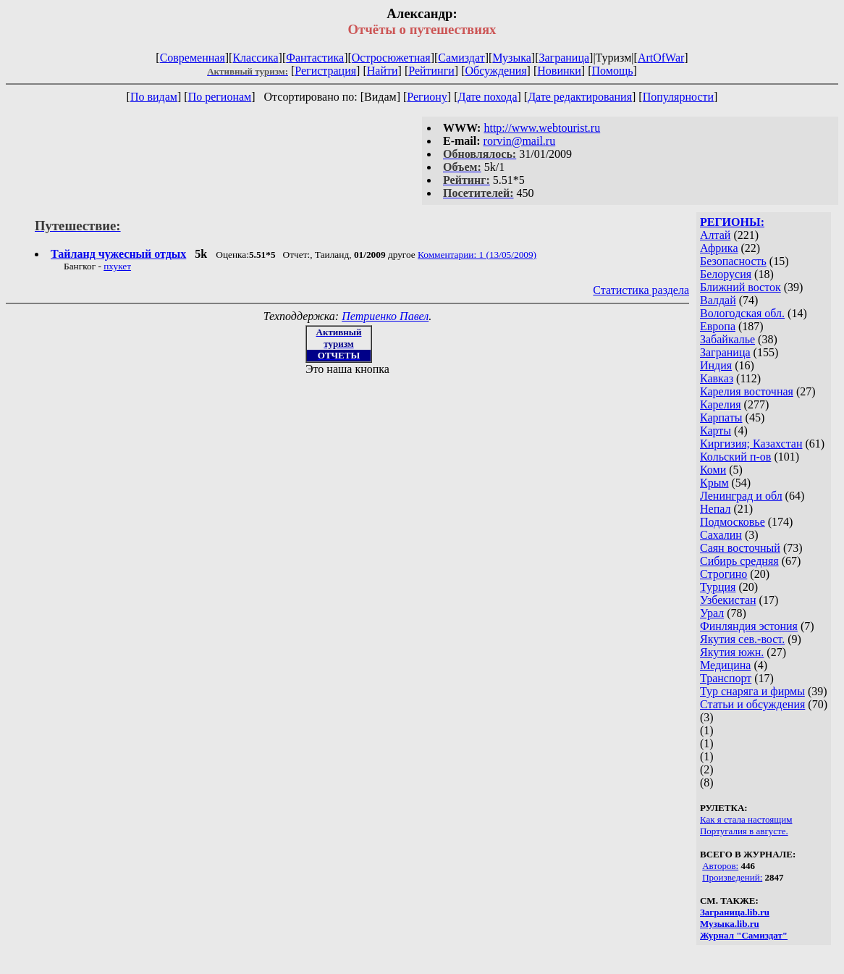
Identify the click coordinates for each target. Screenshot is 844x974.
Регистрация (325, 70)
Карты (715, 430)
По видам (153, 97)
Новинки (559, 70)
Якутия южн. (732, 652)
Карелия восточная (746, 391)
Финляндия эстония (749, 626)
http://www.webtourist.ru (542, 128)
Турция (717, 587)
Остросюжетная (391, 57)
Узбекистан (728, 600)
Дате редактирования (580, 97)
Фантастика (315, 57)
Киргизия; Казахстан (751, 443)
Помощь (612, 70)
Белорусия (725, 274)
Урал (712, 613)
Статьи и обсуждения (752, 704)
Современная (192, 57)
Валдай (718, 300)
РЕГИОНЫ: (732, 222)
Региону (427, 97)
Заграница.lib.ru (734, 912)
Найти (382, 70)
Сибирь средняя (739, 561)
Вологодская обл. (742, 313)
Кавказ (716, 378)
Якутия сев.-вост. (742, 639)
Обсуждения (495, 70)
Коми (713, 469)
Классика (255, 57)
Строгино (723, 574)
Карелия (720, 404)
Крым (714, 482)
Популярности (678, 97)
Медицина (725, 665)
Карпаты (721, 417)
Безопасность (733, 261)
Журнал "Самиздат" (744, 935)
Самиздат (461, 57)
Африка (719, 248)
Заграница (564, 57)
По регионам (220, 97)
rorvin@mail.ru (520, 141)
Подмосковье (732, 522)
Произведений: (732, 877)
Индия (716, 365)
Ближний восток (740, 287)
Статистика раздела (641, 290)
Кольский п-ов (735, 456)
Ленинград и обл (741, 496)
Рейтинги (431, 70)
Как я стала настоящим (746, 819)
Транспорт (725, 678)
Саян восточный (740, 548)
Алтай (715, 235)
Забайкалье (727, 339)
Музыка (511, 57)
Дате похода (487, 97)
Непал (715, 509)
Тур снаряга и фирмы (752, 691)
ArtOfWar (661, 57)
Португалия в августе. (744, 831)
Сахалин (721, 535)
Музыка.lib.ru (729, 923)
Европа (717, 326)
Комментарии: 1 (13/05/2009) (477, 254)
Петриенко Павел (385, 316)
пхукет (117, 266)
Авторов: (720, 865)
